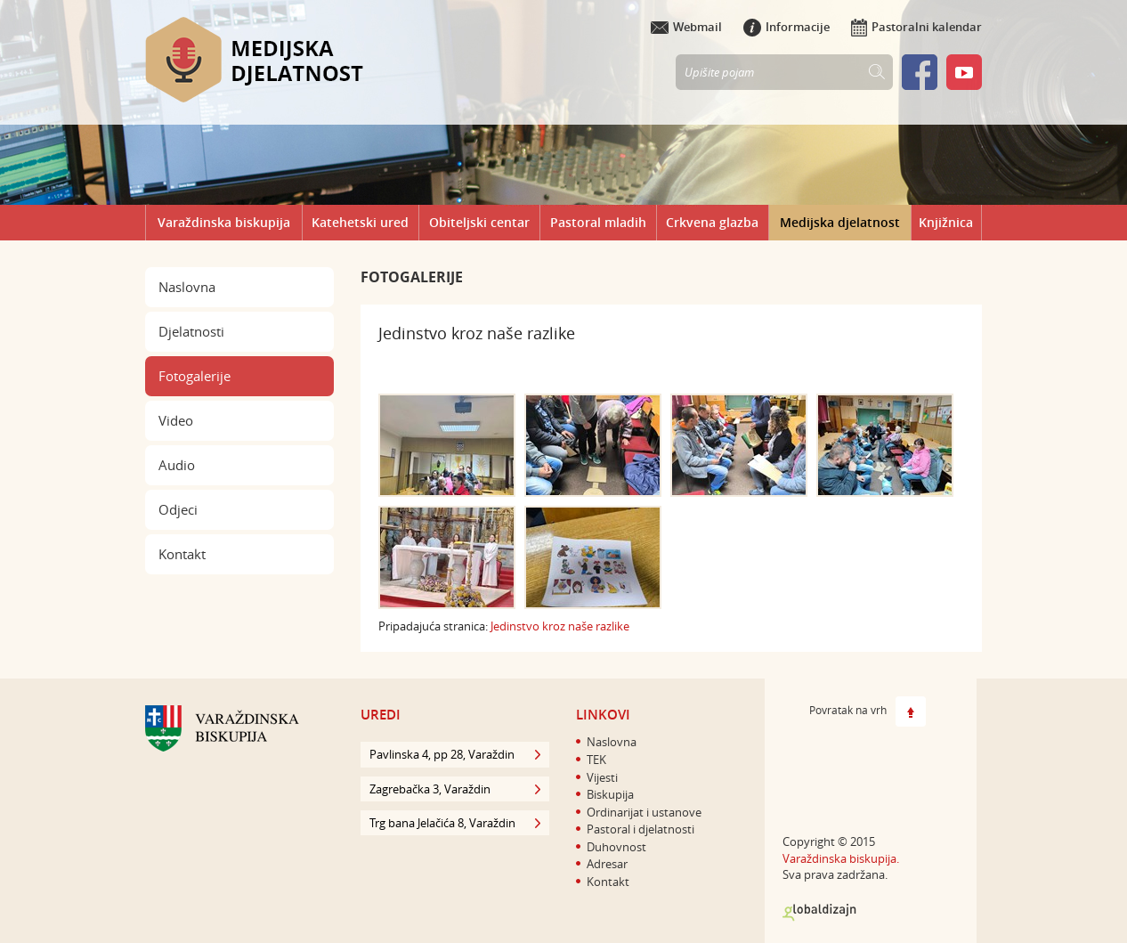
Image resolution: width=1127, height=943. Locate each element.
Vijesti (602, 777)
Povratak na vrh (867, 711)
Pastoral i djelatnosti (640, 829)
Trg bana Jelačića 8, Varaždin (454, 823)
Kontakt (182, 554)
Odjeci (178, 509)
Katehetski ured (360, 222)
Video (175, 420)
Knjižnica (946, 222)
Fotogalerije (194, 376)
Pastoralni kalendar (916, 27)
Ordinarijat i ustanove (644, 812)
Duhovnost (616, 847)
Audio (176, 465)
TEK (596, 760)
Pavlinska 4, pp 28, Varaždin (454, 754)
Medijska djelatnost (840, 222)
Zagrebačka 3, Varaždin (454, 789)
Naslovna (186, 287)
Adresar (607, 864)
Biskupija (610, 794)
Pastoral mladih (598, 222)
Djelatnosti (191, 331)
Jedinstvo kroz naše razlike (560, 626)
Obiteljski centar (479, 222)
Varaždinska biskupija (224, 222)
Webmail (686, 27)
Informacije (786, 27)
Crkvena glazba (712, 222)
